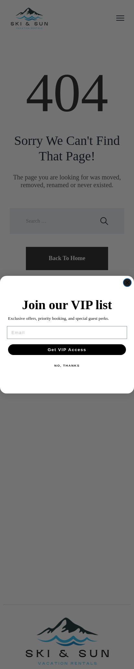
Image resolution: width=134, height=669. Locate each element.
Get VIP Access (67, 349)
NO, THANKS (67, 366)
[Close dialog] (127, 283)
